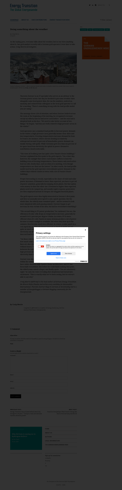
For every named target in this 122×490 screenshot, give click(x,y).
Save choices (68, 253)
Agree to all (54, 253)
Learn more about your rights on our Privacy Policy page (50, 241)
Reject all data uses (61, 258)
